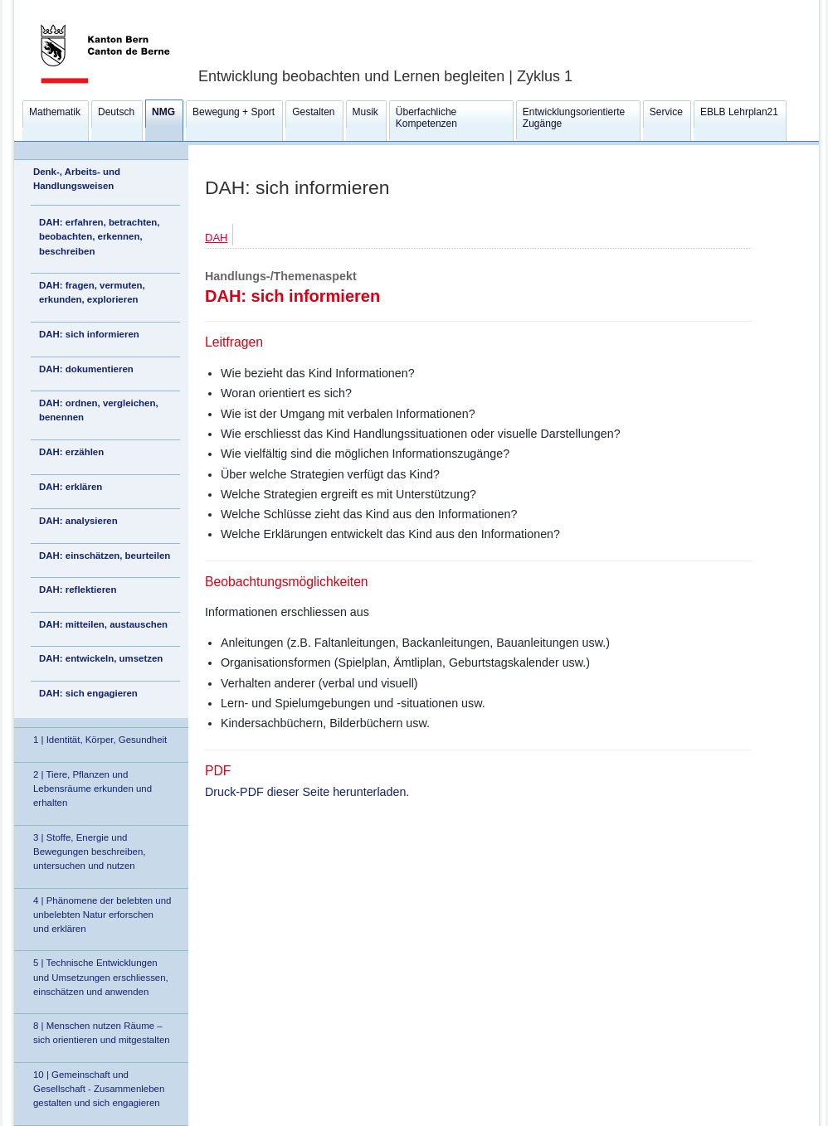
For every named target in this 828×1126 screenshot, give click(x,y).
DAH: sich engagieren (88, 693)
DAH (216, 237)
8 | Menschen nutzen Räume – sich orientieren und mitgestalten (101, 1033)
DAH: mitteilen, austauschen (103, 624)
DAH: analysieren (78, 521)
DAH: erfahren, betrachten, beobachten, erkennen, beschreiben (99, 236)
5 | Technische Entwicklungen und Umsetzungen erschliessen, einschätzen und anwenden (100, 977)
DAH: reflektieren (77, 590)
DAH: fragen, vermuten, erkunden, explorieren (92, 292)
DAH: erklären (70, 487)
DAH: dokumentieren (86, 369)
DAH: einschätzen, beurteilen (104, 556)
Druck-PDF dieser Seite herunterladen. (307, 791)
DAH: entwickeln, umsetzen (101, 658)
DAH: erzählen (71, 452)
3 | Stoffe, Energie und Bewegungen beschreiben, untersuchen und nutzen (89, 851)
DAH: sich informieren (89, 334)
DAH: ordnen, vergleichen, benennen (98, 410)
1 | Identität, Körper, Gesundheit (100, 740)
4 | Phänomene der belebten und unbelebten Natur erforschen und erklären (102, 914)
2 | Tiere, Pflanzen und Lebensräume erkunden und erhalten (92, 788)
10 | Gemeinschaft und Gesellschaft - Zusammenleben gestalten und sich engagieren (98, 1089)
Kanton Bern (85, 6)
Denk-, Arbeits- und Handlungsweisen (76, 179)
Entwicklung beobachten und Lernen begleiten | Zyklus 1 (385, 76)
